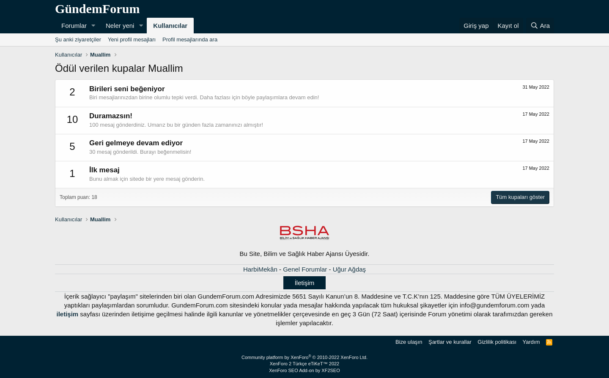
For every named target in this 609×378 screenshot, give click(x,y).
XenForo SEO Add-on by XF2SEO (304, 370)
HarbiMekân (260, 269)
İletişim (305, 282)
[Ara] (540, 25)
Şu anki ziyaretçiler (78, 39)
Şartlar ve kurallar (450, 342)
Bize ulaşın (408, 342)
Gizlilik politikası (496, 342)
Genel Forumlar (305, 269)
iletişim (67, 314)
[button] (93, 25)
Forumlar (74, 25)
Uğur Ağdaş (349, 269)
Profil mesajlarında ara (189, 39)
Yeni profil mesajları (132, 39)
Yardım (531, 342)
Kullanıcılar (170, 25)
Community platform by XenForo (304, 357)
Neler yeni (120, 25)
